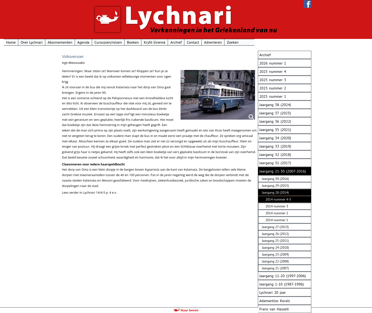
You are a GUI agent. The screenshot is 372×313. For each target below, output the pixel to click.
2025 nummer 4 (272, 71)
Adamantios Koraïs (274, 300)
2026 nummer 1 (272, 63)
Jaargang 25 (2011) (275, 240)
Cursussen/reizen (165, 42)
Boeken (190, 42)
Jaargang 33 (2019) (275, 146)
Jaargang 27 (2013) (275, 227)
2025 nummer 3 (272, 79)
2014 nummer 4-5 (278, 199)
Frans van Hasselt (274, 309)
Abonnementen (117, 42)
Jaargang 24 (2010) (275, 247)
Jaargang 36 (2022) (275, 121)
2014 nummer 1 (276, 220)
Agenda (140, 42)
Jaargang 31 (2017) (275, 162)
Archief (233, 42)
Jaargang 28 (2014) (275, 192)
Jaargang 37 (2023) (275, 113)
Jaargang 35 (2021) (275, 129)
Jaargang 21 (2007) (275, 268)
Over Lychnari (88, 42)
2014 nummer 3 (276, 206)
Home (68, 42)
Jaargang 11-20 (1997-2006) (282, 275)
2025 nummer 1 (272, 96)
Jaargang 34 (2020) (275, 137)
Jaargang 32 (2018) (275, 154)
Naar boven (185, 310)
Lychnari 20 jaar (272, 292)
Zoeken (290, 42)
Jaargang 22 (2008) (275, 261)
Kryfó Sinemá (212, 42)
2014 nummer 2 (276, 213)
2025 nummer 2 (272, 88)
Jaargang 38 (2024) (275, 104)
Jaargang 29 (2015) (275, 185)
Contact (250, 42)
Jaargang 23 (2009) (275, 254)
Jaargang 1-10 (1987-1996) (281, 284)
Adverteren (270, 42)
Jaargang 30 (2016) (275, 179)
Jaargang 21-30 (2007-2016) (282, 171)
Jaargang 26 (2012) (275, 234)
